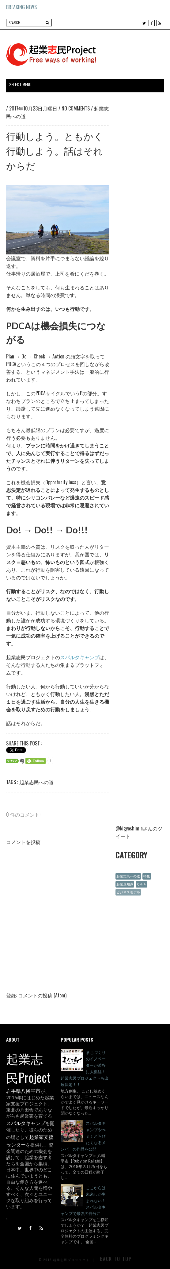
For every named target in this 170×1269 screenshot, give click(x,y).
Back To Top (116, 1259)
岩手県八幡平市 (23, 1090)
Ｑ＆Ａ (141, 884)
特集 (146, 876)
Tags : (12, 782)
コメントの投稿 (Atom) (42, 995)
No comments (76, 108)
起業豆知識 (124, 884)
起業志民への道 (36, 782)
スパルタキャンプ (79, 657)
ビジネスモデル (128, 892)
